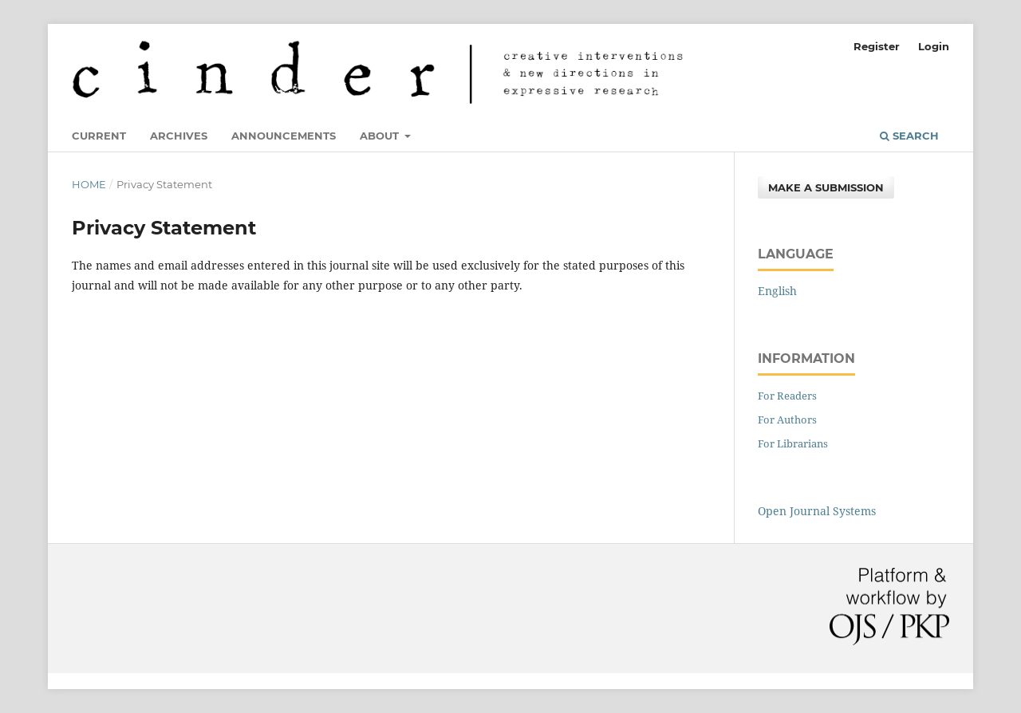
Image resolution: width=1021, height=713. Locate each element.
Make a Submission (826, 187)
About (381, 135)
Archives (178, 135)
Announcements (283, 135)
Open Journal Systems (817, 510)
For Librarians (793, 443)
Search (909, 135)
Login (933, 46)
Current (99, 135)
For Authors (787, 419)
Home (89, 184)
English (777, 290)
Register (876, 46)
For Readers (787, 395)
